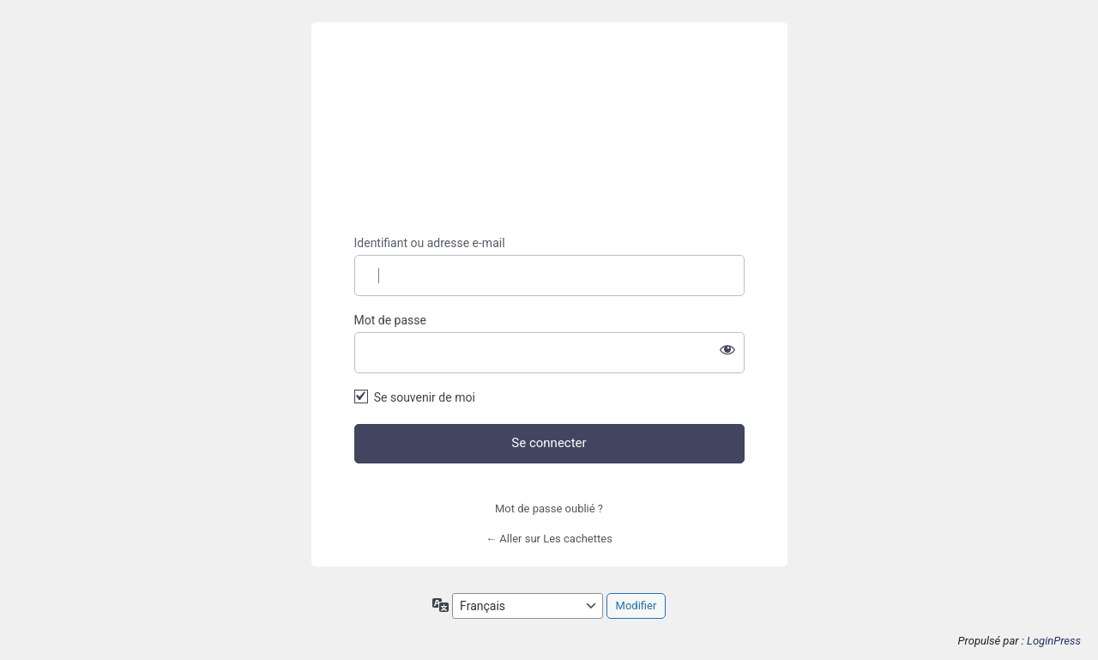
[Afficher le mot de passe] (727, 349)
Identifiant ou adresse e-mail (429, 243)
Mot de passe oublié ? (549, 508)
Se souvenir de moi (424, 397)
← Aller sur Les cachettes (549, 538)
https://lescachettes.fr (549, 129)
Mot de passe (390, 320)
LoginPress (1054, 640)
